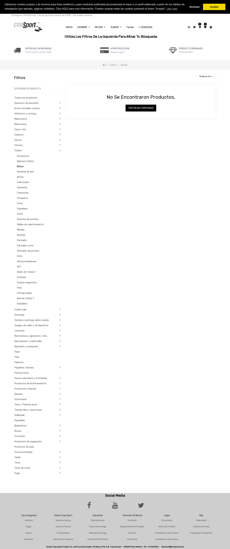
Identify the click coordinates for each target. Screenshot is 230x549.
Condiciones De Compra (167, 532)
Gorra (20, 213)
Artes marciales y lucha (27, 108)
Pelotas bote (21, 372)
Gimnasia (19, 314)
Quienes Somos (63, 520)
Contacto (132, 520)
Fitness (18, 144)
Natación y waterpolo (26, 346)
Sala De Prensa (63, 526)
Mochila (21, 234)
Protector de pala (24, 446)
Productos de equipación (28, 441)
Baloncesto (20, 118)
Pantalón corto (25, 245)
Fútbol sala (20, 309)
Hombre (29, 520)
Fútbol (18, 150)
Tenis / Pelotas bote (25, 404)
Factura (132, 532)
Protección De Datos (98, 539)
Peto (19, 255)
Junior (29, 532)
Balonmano (20, 123)
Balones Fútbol (25, 160)
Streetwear (20, 399)
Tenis (17, 462)
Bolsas (20, 166)
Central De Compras (63, 539)
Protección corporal (25, 388)
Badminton (20, 425)
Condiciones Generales (166, 539)
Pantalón (22, 240)
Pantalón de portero (28, 250)
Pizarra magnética (27, 282)
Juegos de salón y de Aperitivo (31, 325)
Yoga (17, 472)
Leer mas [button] (172, 8)
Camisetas (23, 192)
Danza (17, 139)
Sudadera (22, 303)
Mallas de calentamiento (30, 224)
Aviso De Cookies (166, 526)
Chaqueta (22, 197)
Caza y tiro (20, 129)
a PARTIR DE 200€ (119, 48)
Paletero (19, 362)
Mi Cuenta (132, 539)
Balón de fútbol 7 (26, 271)
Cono (20, 203)
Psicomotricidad (23, 451)
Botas (20, 176)
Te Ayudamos (63, 532)
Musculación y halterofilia (28, 340)
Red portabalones (27, 261)
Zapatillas (19, 420)
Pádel (17, 457)
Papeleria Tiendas (24, 367)
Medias (21, 229)
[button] (206, 76)
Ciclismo (18, 134)
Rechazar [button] (195, 7)
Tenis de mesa (22, 467)
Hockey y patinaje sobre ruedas (31, 319)
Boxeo (17, 430)
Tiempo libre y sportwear (28, 409)
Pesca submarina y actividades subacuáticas (32, 377)
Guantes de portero (27, 218)
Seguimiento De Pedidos (132, 526)
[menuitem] (69, 27)
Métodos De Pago (98, 532)
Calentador (23, 181)
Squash (18, 393)
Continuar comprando (141, 107)
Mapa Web (201, 520)
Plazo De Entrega (97, 526)
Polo (19, 287)
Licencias (19, 330)
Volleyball (19, 414)
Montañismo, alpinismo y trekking (32, 335)
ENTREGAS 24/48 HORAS (38, 48)
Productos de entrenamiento (30, 383)
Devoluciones (97, 520)
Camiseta (22, 187)
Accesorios (23, 155)
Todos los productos (25, 97)
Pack (17, 351)
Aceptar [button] (214, 7)
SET (19, 266)
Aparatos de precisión (26, 102)
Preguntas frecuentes (201, 532)
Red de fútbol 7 (25, 298)
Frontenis (19, 435)
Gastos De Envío (201, 526)
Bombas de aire (25, 171)
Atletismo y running (25, 113)
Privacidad (166, 520)
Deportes (28, 539)
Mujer (28, 526)
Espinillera (22, 208)
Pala (16, 356)
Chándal (21, 276)
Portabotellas (24, 292)
